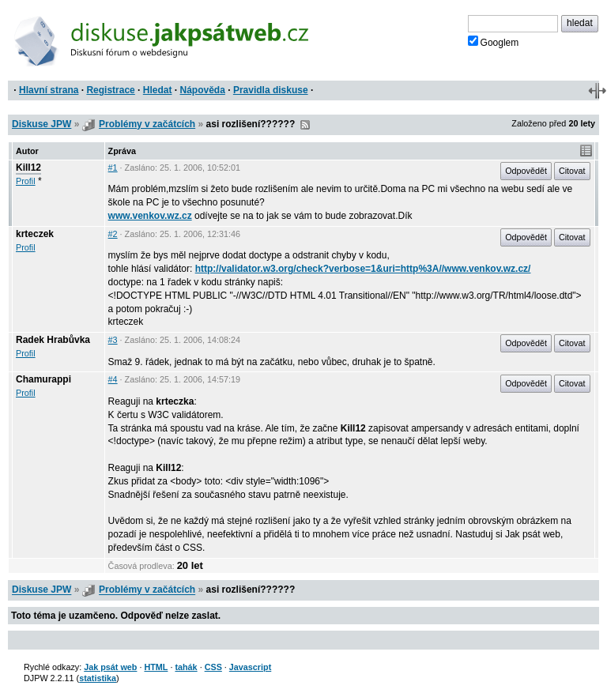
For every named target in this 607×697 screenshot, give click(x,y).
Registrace (110, 90)
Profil (26, 181)
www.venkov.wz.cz (150, 215)
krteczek (35, 233)
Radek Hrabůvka (53, 339)
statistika (97, 678)
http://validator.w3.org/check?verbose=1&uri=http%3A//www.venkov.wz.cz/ (363, 268)
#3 (113, 340)
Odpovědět (526, 170)
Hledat (157, 90)
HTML (156, 667)
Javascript (250, 667)
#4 (113, 379)
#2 (113, 234)
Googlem (493, 42)
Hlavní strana (48, 90)
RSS (305, 125)
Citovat (572, 170)
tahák (186, 667)
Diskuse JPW (41, 124)
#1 (113, 167)
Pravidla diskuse (270, 90)
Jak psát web (110, 667)
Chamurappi (43, 379)
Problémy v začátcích (147, 124)
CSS (213, 667)
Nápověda (202, 90)
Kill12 (28, 167)
